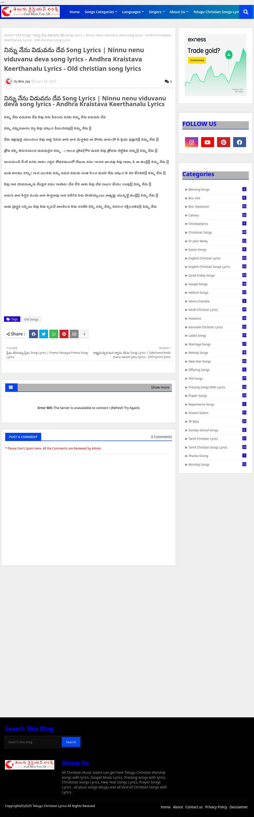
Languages (131, 11)
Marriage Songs (217, 344)
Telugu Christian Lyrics (50, 806)
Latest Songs (217, 335)
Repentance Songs (217, 404)
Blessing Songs (217, 189)
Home (75, 11)
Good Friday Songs (217, 275)
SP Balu (217, 421)
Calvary (217, 215)
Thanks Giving (217, 455)
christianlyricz (217, 223)
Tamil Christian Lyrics (217, 438)
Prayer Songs (217, 395)
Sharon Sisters (217, 412)
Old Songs (23, 35)
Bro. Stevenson (217, 206)
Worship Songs (217, 464)
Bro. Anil (217, 198)
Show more (160, 387)
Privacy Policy (216, 807)
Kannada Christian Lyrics (217, 327)
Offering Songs (217, 370)
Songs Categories (99, 11)
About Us (177, 11)
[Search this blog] (34, 742)
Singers (155, 11)
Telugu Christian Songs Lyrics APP (221, 11)
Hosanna (217, 318)
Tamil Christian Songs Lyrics (217, 447)
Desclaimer (239, 807)
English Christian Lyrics (217, 258)
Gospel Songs (217, 284)
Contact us (194, 807)
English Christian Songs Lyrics (217, 266)
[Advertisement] (88, 606)
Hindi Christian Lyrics (217, 309)
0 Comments (161, 436)
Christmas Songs (217, 232)
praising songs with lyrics (217, 387)
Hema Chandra (217, 301)
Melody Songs (217, 352)
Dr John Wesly (217, 241)
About (178, 807)
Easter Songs (217, 249)
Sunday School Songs (217, 430)
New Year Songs (217, 361)
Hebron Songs (217, 292)
